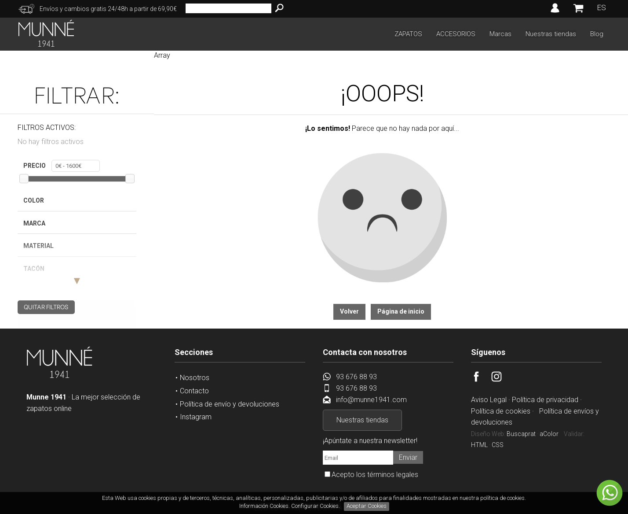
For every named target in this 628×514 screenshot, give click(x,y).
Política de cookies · (503, 411)
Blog (596, 34)
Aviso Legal (489, 400)
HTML (479, 444)
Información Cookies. (264, 506)
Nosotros (194, 377)
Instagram (196, 417)
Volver (349, 311)
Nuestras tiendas (551, 34)
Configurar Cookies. (316, 506)
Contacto (194, 391)
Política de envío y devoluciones (229, 404)
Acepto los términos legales (375, 474)
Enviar (408, 457)
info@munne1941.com (371, 400)
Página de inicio (400, 311)
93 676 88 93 (356, 377)
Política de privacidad (545, 400)
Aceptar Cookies (367, 506)
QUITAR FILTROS (46, 306)
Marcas (500, 34)
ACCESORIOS (455, 34)
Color (33, 200)
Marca (34, 223)
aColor (549, 433)
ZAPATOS (408, 34)
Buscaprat (521, 433)
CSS (498, 444)
